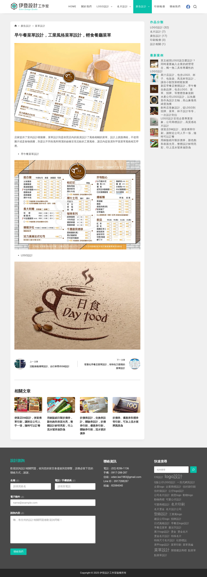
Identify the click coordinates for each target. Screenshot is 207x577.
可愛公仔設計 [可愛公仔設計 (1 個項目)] (173, 499)
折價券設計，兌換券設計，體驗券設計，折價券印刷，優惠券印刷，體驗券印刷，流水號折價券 (93, 425)
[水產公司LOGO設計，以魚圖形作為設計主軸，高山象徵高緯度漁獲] (154, 100)
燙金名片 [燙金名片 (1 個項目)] (183, 531)
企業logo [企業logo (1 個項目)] (159, 486)
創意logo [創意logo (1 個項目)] (176, 495)
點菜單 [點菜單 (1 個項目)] (192, 550)
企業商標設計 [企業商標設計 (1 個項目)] (173, 486)
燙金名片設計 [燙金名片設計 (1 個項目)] (162, 536)
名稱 (14, 480)
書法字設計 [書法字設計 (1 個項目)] (175, 527)
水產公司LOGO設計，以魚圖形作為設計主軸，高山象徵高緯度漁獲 (178, 100)
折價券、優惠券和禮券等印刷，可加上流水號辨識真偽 (125, 421)
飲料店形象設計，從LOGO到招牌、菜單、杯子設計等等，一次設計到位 (178, 111)
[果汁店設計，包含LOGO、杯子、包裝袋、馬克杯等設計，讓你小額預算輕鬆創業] (154, 78)
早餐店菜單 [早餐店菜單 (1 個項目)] (160, 527)
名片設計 (124, 7)
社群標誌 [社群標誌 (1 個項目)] (181, 540)
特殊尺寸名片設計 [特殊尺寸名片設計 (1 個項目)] (164, 540)
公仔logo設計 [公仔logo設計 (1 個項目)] (176, 490)
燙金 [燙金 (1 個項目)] (173, 531)
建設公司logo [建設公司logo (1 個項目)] (161, 518)
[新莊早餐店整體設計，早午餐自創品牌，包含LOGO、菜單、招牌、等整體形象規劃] (154, 89)
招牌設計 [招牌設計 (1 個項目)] (176, 518)
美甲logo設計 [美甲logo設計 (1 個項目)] (161, 544)
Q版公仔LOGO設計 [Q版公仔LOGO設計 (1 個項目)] (164, 482)
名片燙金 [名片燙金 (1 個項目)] (159, 509)
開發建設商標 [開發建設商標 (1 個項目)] (179, 550)
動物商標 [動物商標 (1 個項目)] (159, 499)
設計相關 (155, 44)
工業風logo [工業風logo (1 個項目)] (175, 514)
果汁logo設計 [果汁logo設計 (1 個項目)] (161, 531)
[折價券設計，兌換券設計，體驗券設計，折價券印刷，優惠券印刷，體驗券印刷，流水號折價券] (94, 405)
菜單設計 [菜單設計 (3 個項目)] (162, 550)
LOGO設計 (105, 7)
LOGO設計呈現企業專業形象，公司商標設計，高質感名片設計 (178, 122)
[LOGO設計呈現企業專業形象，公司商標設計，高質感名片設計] (154, 122)
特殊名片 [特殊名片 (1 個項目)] (176, 536)
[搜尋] (195, 6)
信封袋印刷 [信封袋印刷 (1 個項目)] (189, 486)
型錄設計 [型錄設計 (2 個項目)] (161, 514)
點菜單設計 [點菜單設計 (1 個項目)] (160, 555)
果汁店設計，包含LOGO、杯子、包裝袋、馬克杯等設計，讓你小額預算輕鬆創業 (178, 78)
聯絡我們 (175, 6)
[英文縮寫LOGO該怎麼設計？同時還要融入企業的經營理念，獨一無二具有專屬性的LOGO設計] (154, 64)
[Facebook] (188, 7)
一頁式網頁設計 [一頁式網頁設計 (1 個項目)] (186, 482)
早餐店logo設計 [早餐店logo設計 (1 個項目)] (180, 523)
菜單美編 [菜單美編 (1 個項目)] (188, 544)
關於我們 (86, 6)
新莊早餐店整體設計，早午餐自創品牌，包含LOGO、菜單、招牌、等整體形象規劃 (178, 89)
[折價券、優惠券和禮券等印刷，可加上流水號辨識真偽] (126, 405)
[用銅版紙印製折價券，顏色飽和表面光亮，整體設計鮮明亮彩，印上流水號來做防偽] (61, 405)
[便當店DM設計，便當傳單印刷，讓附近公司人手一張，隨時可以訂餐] (28, 405)
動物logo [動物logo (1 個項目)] (188, 495)
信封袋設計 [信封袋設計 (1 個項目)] (160, 490)
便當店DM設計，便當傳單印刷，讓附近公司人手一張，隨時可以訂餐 (28, 421)
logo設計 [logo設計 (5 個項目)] (173, 476)
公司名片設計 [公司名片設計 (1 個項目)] (162, 495)
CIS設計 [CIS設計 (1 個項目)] (158, 477)
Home (72, 6)
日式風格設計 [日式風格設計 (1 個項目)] (162, 523)
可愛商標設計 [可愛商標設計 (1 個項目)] (162, 504)
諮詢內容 (17, 513)
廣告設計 (143, 7)
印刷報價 (159, 6)
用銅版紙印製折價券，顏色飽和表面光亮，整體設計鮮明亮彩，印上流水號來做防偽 (178, 144)
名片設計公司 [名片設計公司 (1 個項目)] (173, 509)
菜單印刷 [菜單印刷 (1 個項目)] (176, 544)
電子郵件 (17, 496)
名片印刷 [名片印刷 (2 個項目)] (178, 504)
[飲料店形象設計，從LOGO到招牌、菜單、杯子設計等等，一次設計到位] (154, 111)
